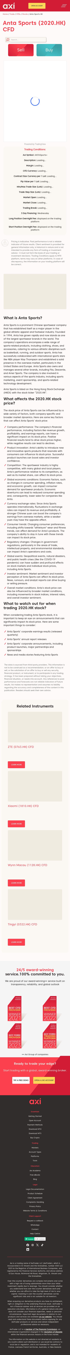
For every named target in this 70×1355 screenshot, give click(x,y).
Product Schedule (35, 1193)
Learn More (16, 765)
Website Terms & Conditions (35, 1211)
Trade (12, 14)
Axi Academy (35, 1171)
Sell (21, 49)
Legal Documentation (35, 1189)
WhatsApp (35, 1225)
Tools (35, 1160)
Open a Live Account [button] (44, 1080)
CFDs (18, 14)
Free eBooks (35, 1175)
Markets (35, 1148)
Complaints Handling (35, 1202)
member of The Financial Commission (41, 1329)
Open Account (37, 6)
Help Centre (35, 1233)
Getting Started (35, 1116)
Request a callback (35, 1221)
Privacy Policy (35, 1206)
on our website (45, 1317)
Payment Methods (35, 1125)
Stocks (25, 14)
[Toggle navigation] (64, 6)
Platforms (35, 1156)
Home (5, 14)
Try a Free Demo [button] (21, 1080)
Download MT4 (35, 1129)
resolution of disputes (53, 1332)
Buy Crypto (35, 1138)
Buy (49, 49)
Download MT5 (35, 1133)
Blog (35, 1179)
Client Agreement (35, 1198)
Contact (35, 1229)
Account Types (35, 1152)
